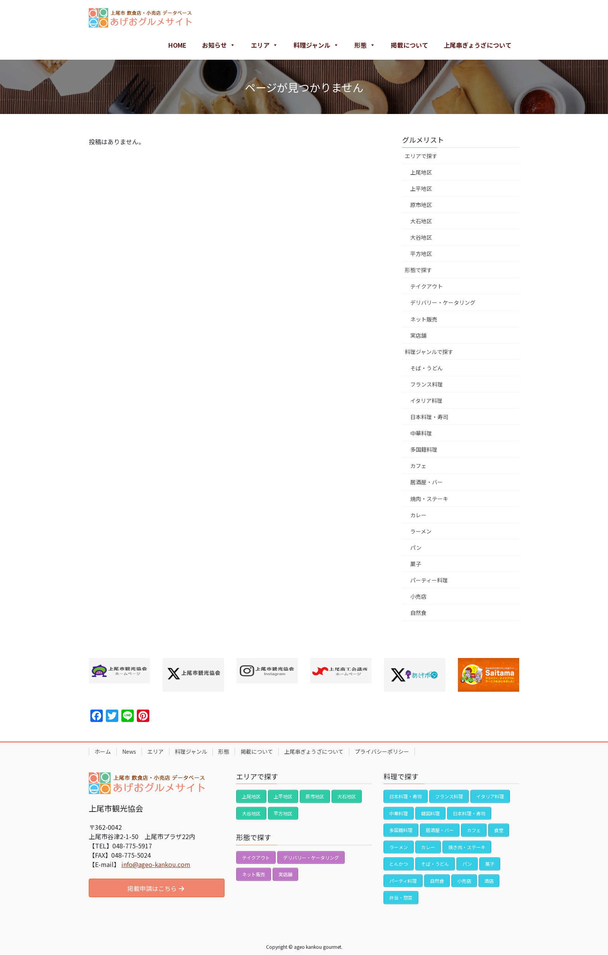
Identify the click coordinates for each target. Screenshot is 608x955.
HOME (177, 45)
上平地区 (421, 188)
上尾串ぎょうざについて (477, 45)
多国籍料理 (423, 449)
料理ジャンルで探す (429, 352)
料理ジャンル (316, 45)
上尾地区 (421, 172)
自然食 (418, 613)
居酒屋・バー (426, 482)
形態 (364, 45)
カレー (418, 515)
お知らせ (218, 45)
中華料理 (421, 433)
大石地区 (421, 221)
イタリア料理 (426, 400)
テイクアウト (426, 286)
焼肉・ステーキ (429, 499)
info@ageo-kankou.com (155, 864)
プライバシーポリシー (382, 751)
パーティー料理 (429, 580)
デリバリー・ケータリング (442, 302)
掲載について (409, 45)
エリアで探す (421, 156)
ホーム (103, 751)
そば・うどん (426, 368)
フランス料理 (426, 384)
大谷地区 (421, 237)
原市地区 (421, 205)
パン (415, 547)
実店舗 (418, 335)
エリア (264, 45)
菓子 (415, 564)
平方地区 (421, 253)
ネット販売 (423, 319)
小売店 (418, 596)
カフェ (418, 466)
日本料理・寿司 (429, 417)
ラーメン (421, 531)
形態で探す (418, 270)
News (129, 751)
